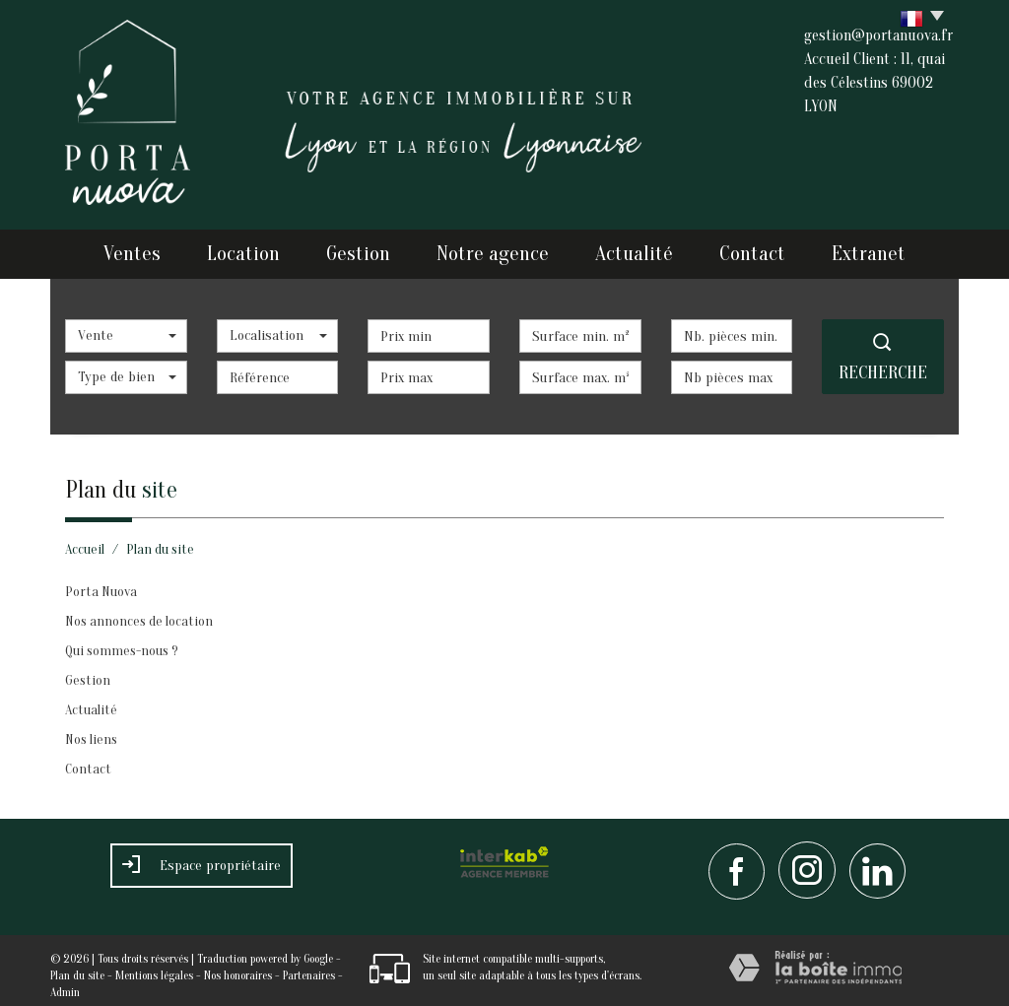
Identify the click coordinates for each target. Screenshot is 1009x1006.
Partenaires (309, 965)
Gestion (362, 248)
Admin (65, 982)
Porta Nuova (101, 581)
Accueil (84, 539)
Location (241, 248)
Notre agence (497, 248)
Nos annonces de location (139, 611)
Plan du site (77, 965)
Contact (758, 248)
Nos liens (91, 729)
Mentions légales (154, 965)
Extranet (881, 248)
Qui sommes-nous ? (121, 641)
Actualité (636, 248)
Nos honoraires (238, 965)
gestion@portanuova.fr (878, 35)
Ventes (121, 248)
